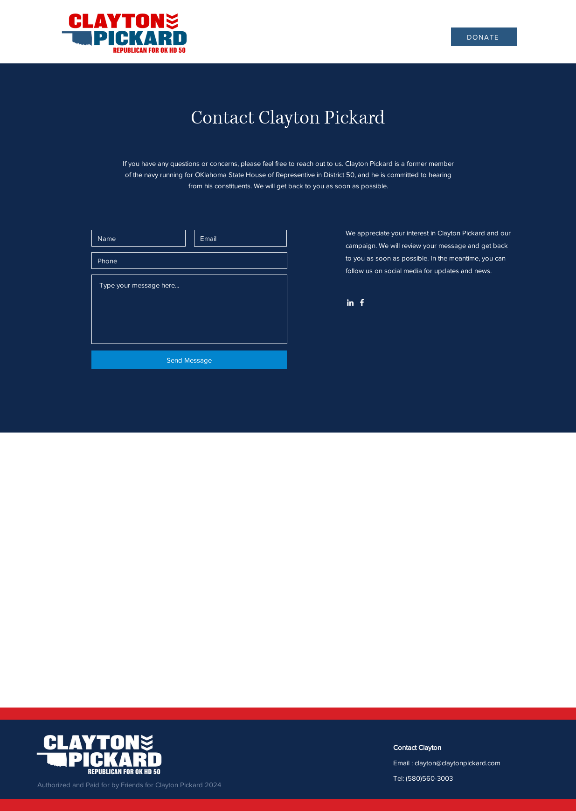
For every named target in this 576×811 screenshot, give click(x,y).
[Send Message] (189, 360)
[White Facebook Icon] (362, 302)
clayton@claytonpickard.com (457, 763)
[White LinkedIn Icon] (350, 302)
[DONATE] (484, 36)
